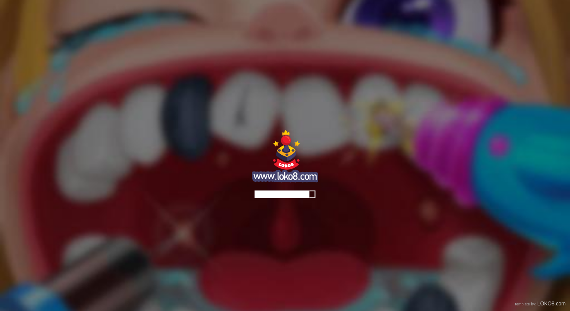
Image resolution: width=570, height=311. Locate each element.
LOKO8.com (551, 304)
